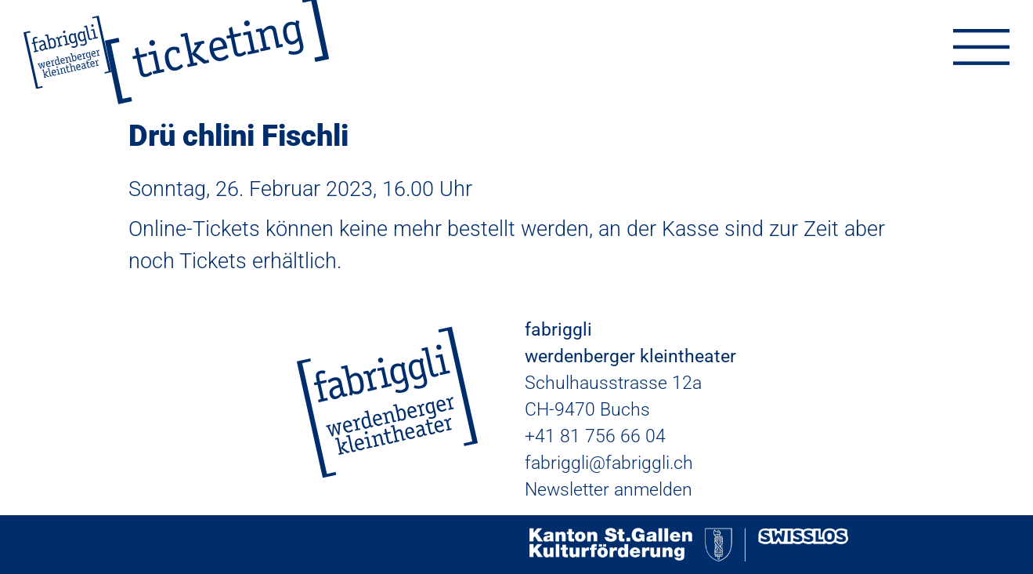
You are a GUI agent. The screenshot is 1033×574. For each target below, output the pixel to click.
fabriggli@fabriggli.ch (609, 463)
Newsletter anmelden (608, 489)
